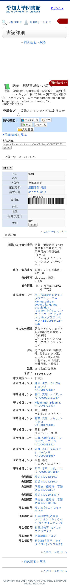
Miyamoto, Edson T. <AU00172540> (48, 404)
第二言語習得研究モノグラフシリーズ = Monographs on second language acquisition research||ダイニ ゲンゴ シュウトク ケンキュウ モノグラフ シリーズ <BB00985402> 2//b (49, 309)
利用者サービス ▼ (37, 22)
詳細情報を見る (16, 134)
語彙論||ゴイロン (45, 535)
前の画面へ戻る (35, 42)
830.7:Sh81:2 (37, 192)
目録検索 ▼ (11, 22)
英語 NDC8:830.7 (46, 476)
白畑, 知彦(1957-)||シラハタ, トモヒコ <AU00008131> (48, 441)
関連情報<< (59, 82)
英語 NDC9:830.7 (46, 481)
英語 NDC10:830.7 (47, 494)
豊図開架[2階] (37, 187)
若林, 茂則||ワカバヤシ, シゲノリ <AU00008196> (48, 452)
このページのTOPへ (55, 231)
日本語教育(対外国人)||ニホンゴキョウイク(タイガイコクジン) (49, 519)
